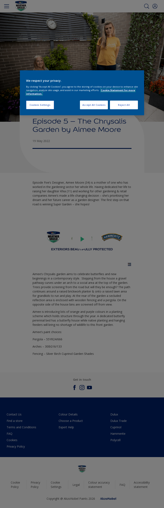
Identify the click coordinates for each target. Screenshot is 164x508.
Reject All (124, 104)
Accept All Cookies (93, 104)
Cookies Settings (40, 104)
